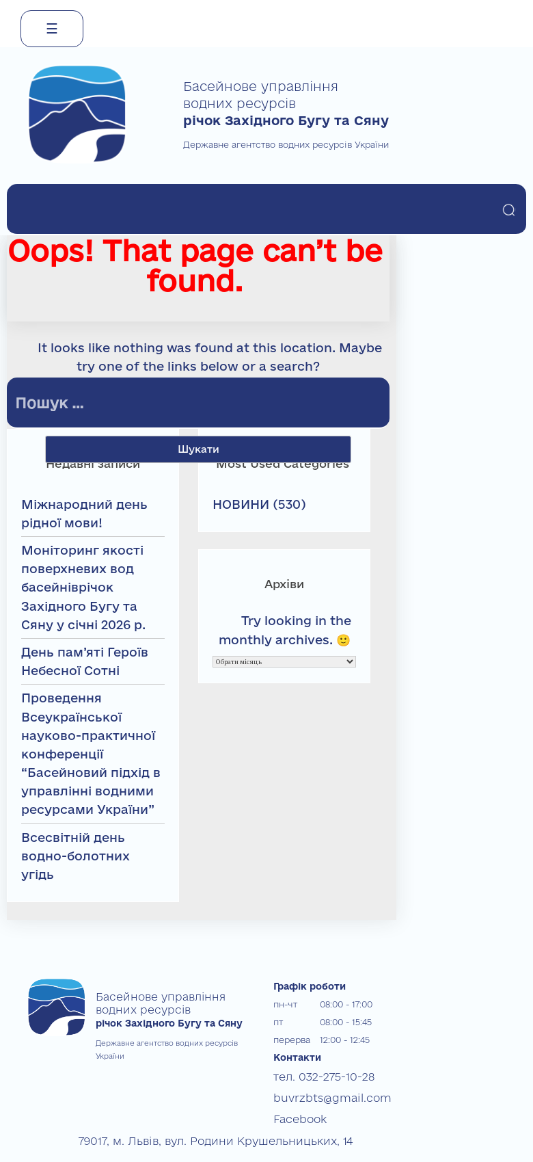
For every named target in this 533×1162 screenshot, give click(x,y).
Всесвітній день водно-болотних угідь (75, 855)
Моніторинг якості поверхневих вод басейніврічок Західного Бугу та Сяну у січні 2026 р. (83, 587)
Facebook (294, 1110)
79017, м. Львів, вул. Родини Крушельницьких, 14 (180, 1128)
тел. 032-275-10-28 (312, 1075)
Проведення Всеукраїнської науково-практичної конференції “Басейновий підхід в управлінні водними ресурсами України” (91, 753)
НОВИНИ (241, 504)
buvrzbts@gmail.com (318, 1093)
